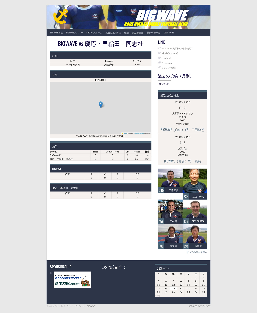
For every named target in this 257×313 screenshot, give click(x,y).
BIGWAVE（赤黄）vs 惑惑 (182, 161)
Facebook (167, 58)
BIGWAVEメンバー (74, 32)
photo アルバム (94, 32)
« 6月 (157, 295)
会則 (126, 32)
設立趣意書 (137, 32)
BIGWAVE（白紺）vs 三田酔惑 (183, 129)
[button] (101, 104)
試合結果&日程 (113, 32)
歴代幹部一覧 (153, 32)
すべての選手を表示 (197, 252)
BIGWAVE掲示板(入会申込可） (178, 48)
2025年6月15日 (183, 102)
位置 (67, 174)
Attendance (168, 62)
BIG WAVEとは (56, 32)
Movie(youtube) (170, 53)
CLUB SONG (169, 32)
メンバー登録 (169, 67)
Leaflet (124, 133)
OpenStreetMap (139, 133)
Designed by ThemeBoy (199, 306)
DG (137, 174)
